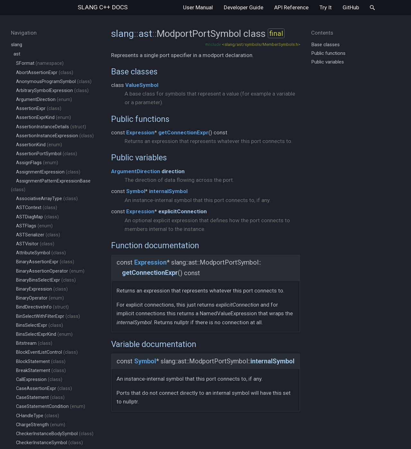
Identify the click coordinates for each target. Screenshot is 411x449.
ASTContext (36, 207)
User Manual (198, 7)
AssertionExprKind (43, 117)
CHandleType (37, 416)
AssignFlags (37, 162)
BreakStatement (41, 370)
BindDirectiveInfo (42, 307)
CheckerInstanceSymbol (49, 442)
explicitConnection (182, 211)
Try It (325, 7)
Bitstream (34, 343)
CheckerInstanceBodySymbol (54, 433)
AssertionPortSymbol (46, 154)
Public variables (139, 157)
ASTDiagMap (37, 217)
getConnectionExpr (183, 132)
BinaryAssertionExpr (45, 262)
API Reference (291, 7)
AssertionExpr (38, 108)
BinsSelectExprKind (44, 334)
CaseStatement (40, 397)
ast (16, 54)
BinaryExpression (42, 289)
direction (173, 171)
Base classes (134, 71)
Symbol (135, 191)
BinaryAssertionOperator (50, 271)
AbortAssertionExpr (44, 72)
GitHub (351, 7)
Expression (140, 132)
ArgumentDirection (44, 99)
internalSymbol (168, 191)
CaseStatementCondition (50, 406)
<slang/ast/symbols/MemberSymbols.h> (261, 44)
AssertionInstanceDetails (51, 127)
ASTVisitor (35, 244)
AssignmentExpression (48, 172)
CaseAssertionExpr (44, 388)
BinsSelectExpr (39, 325)
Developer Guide (243, 7)
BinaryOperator (40, 298)
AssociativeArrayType (47, 198)
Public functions (140, 119)
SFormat (40, 63)
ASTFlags (34, 226)
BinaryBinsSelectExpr (46, 280)
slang (102, 7)
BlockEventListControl (47, 352)
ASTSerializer (38, 235)
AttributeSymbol (41, 253)
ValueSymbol (141, 85)
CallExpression (39, 379)
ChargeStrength (40, 425)
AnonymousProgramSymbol (54, 81)
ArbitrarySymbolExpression (52, 90)
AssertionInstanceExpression (55, 136)
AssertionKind (39, 145)
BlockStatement (41, 361)
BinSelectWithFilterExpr (48, 316)
